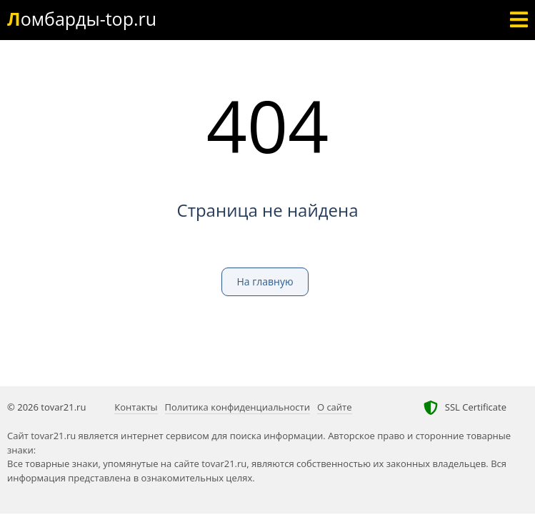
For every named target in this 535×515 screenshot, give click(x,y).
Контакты (135, 407)
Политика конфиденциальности (237, 407)
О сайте (334, 407)
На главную (264, 281)
